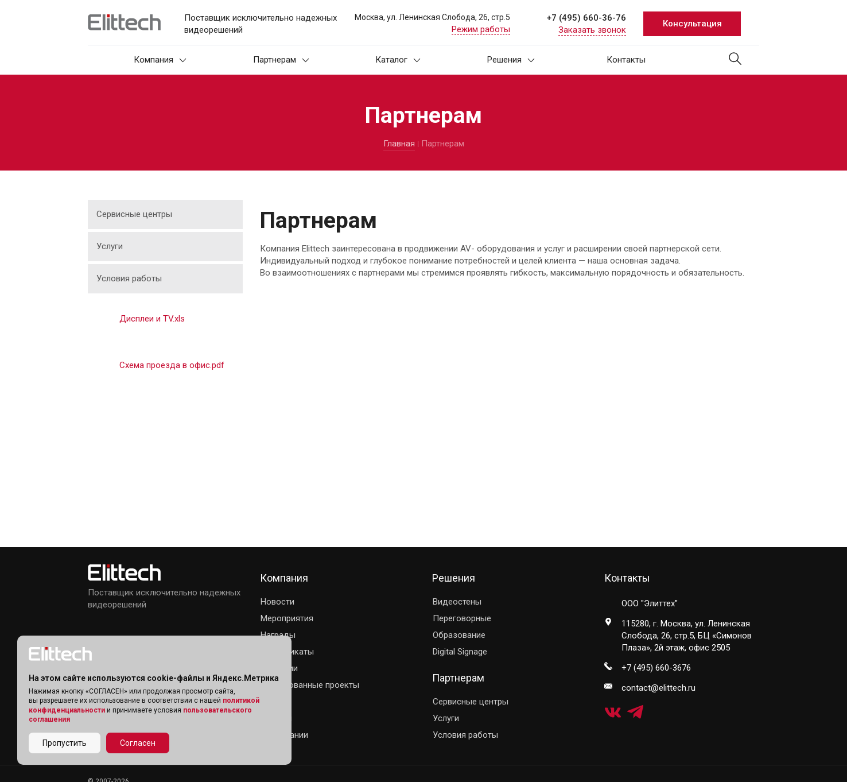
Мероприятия (287, 618)
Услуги (109, 246)
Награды (278, 635)
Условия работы (129, 278)
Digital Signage (460, 651)
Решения (511, 60)
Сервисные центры (134, 214)
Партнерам (281, 60)
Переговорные (462, 618)
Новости (277, 602)
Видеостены (457, 602)
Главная (399, 143)
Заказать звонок (592, 30)
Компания (160, 60)
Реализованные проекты (310, 685)
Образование (459, 635)
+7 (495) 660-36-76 (586, 18)
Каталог (398, 60)
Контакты (626, 60)
